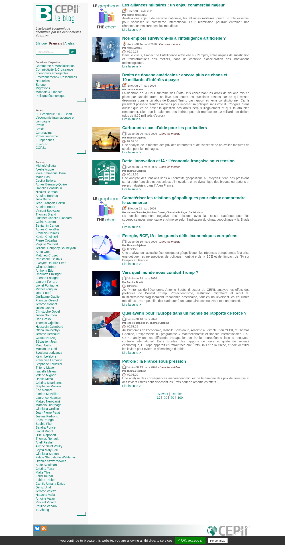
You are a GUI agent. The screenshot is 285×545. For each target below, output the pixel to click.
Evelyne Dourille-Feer (51, 263)
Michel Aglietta (46, 165)
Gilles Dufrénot (46, 266)
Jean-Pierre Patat (48, 412)
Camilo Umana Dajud (50, 483)
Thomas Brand (46, 214)
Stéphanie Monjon (48, 386)
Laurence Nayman (48, 397)
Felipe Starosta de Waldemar (56, 457)
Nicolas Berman (47, 192)
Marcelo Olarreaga (48, 405)
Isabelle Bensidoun (49, 188)
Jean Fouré (43, 293)
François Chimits (47, 233)
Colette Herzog (46, 338)
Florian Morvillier (47, 394)
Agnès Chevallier (47, 229)
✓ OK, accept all (190, 540)
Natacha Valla (45, 494)
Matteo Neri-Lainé (48, 401)
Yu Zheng (42, 510)
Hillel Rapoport (46, 435)
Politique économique (50, 96)
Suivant (163, 394)
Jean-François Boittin (50, 203)
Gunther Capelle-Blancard (54, 218)
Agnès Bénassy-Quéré (51, 184)
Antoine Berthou (47, 195)
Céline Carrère (46, 222)
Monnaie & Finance (49, 92)
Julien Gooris (45, 308)
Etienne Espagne (47, 278)
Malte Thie (43, 472)
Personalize (217, 540)
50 (172, 397)
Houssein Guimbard (49, 326)
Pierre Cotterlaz (46, 240)
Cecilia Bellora (45, 180)
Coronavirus (44, 132)
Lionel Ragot (44, 431)
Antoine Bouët (45, 207)
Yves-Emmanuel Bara (51, 173)
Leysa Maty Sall (47, 450)
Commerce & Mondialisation (55, 66)
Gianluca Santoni (47, 454)
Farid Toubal (44, 476)
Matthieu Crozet (47, 255)
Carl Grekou (44, 319)
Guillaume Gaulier (48, 296)
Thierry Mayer (45, 367)
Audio (128, 44)
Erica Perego (45, 420)
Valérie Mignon (46, 375)
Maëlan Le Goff (46, 349)
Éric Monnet (44, 390)
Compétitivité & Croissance (54, 69)
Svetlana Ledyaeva (49, 352)
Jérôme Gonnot (46, 304)
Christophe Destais (49, 259)
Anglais (70, 43)
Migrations (43, 88)
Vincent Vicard (46, 502)
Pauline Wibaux (46, 506)
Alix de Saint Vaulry (49, 446)
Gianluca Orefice (47, 409)
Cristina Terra (45, 468)
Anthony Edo (44, 270)
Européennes (45, 140)
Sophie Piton (44, 423)
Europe (41, 84)
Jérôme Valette (46, 491)
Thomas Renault (47, 438)
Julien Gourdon (46, 315)
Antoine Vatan (45, 498)
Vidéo (128, 133)
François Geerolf (47, 300)
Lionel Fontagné (47, 285)
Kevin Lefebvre (46, 356)
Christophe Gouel (48, 311)
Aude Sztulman (46, 465)
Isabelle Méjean (46, 371)
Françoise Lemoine (49, 360)
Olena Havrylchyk (48, 330)
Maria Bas (43, 177)
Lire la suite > (131, 29)
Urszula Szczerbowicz (51, 461)
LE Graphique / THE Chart (54, 114)
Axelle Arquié (45, 169)
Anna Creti (43, 252)
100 (180, 397)
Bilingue (41, 43)
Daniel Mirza (44, 379)
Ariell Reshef (44, 442)
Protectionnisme (47, 136)
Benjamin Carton (47, 225)
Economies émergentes (52, 73)
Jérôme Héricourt (47, 334)
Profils (40, 125)
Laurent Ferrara (46, 281)
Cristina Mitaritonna (49, 382)
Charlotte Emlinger (48, 274)
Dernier (177, 394)
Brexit (40, 129)
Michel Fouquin (46, 289)
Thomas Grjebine (47, 323)
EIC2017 (42, 144)
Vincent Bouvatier (48, 210)
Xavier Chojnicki (47, 236)
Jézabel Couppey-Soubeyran (56, 248)
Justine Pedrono (47, 416)
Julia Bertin (43, 199)
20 (165, 397)
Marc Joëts (43, 345)
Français (55, 43)
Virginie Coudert (47, 244)
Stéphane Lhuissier (49, 364)
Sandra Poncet (46, 427)
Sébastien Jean (46, 341)
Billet (128, 11)
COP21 (41, 147)
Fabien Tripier (45, 480)
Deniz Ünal (43, 487)
